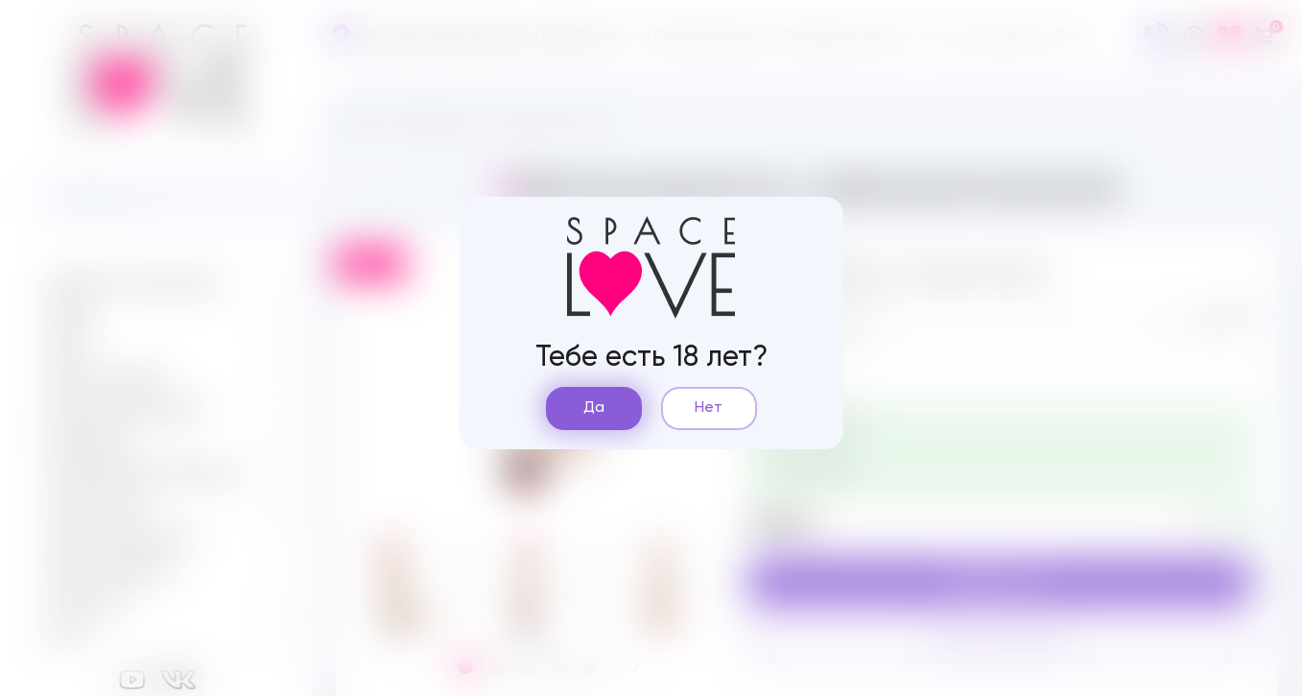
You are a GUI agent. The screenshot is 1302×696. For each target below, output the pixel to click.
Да (593, 408)
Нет (708, 408)
